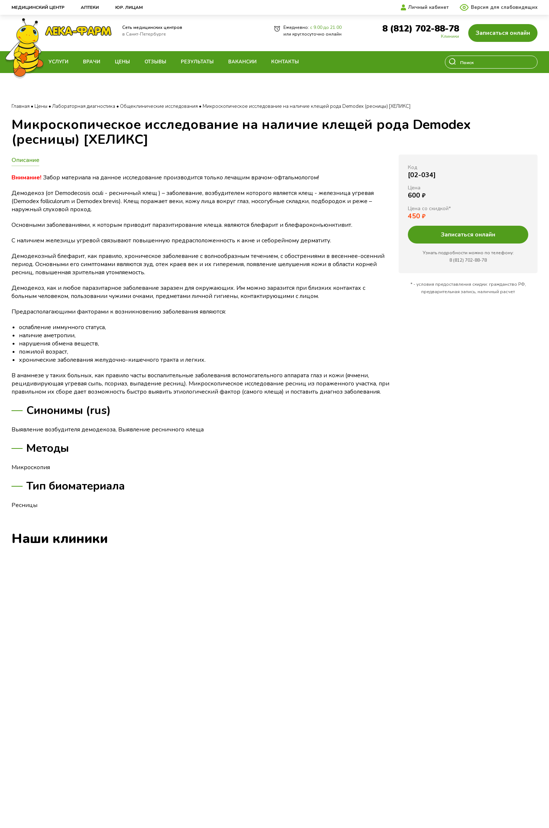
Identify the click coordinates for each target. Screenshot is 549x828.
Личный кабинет (428, 7)
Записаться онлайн (503, 33)
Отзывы (155, 62)
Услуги (59, 62)
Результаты (197, 62)
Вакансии (242, 62)
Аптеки (90, 7)
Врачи (91, 62)
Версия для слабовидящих (504, 7)
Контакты (285, 62)
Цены (122, 62)
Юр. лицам (129, 7)
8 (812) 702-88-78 (420, 28)
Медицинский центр (37, 7)
